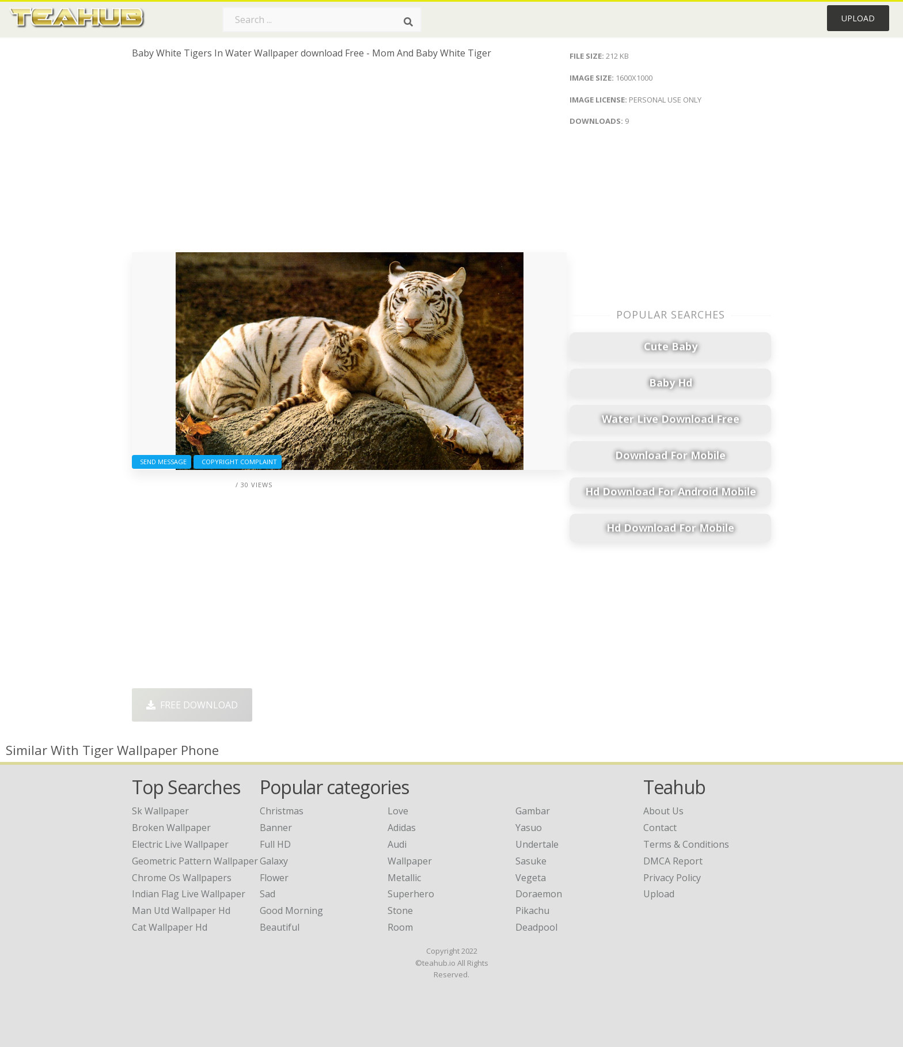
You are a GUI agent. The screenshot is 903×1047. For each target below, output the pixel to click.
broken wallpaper (171, 827)
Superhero (411, 893)
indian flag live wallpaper (188, 893)
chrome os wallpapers (182, 877)
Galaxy (274, 861)
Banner (276, 827)
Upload (858, 18)
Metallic (404, 877)
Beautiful (279, 927)
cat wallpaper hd (169, 927)
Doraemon (538, 893)
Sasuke (531, 861)
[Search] (408, 22)
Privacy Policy (672, 877)
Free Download (192, 705)
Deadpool (536, 927)
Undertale (537, 844)
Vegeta (530, 877)
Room (400, 927)
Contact (660, 827)
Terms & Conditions (686, 844)
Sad (267, 893)
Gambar (532, 811)
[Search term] (322, 19)
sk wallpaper (160, 811)
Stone (400, 910)
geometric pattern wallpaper (195, 861)
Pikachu (532, 910)
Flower (274, 877)
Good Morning (291, 910)
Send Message (161, 461)
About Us (663, 811)
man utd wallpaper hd (181, 910)
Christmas (281, 811)
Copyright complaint (237, 461)
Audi (397, 844)
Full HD (275, 844)
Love (398, 811)
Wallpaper (410, 861)
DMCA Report (673, 861)
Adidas (402, 827)
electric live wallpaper (180, 844)
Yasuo (528, 827)
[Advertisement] (349, 160)
